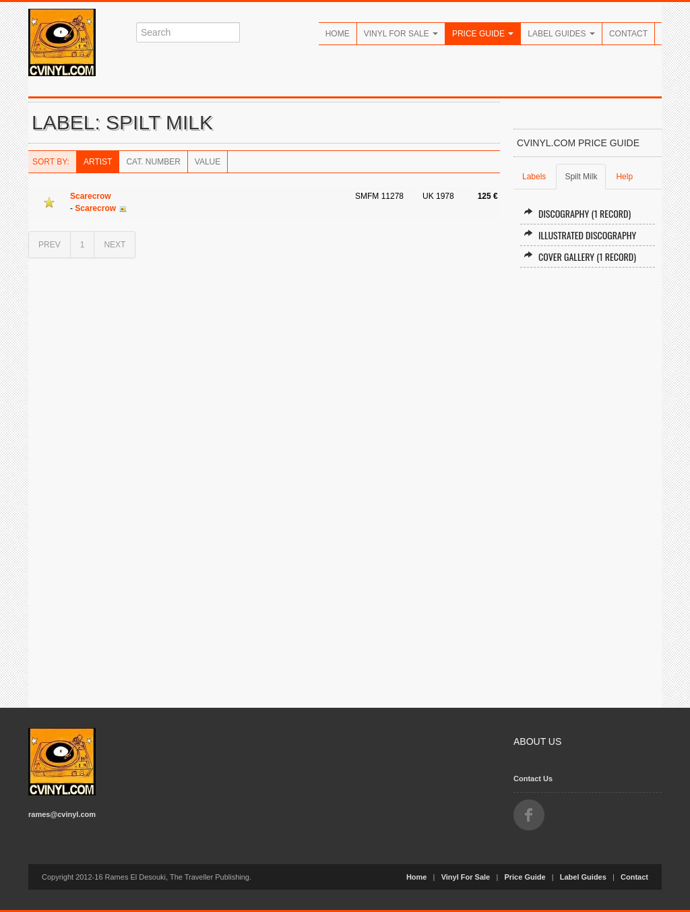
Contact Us (533, 778)
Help (624, 176)
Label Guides (561, 33)
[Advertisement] (587, 482)
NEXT (114, 244)
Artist (98, 161)
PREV (49, 244)
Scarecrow (90, 196)
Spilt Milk (581, 176)
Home (337, 33)
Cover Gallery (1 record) (580, 256)
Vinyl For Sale (401, 33)
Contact (628, 33)
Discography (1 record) (577, 213)
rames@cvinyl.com (62, 814)
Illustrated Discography (580, 235)
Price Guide (482, 33)
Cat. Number (153, 161)
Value (207, 161)
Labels (534, 176)
